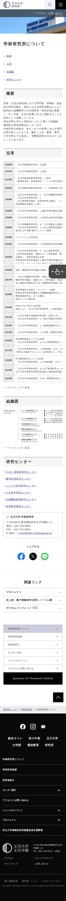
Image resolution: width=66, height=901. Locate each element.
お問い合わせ (41, 864)
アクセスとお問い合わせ (16, 800)
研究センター (14, 79)
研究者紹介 (9, 780)
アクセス (9, 858)
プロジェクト (9, 820)
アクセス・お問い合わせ (49, 13)
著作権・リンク (29, 881)
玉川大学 (52, 738)
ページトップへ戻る (18, 387)
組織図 (10, 71)
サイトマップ (11, 864)
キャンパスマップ (44, 858)
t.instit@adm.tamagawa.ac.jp (35, 533)
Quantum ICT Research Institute (33, 678)
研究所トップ (10, 709)
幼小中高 (34, 738)
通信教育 (33, 745)
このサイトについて (51, 881)
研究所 (49, 745)
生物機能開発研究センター (21, 499)
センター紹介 (9, 790)
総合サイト (15, 738)
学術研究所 (26, 709)
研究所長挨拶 (10, 769)
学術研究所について (13, 759)
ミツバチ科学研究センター (21, 485)
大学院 (16, 745)
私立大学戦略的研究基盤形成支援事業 (23, 830)
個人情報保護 (11, 881)
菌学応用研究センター (18, 478)
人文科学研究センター (18, 492)
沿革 (9, 64)
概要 (9, 56)
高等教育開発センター (18, 506)
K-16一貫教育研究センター (21, 472)
